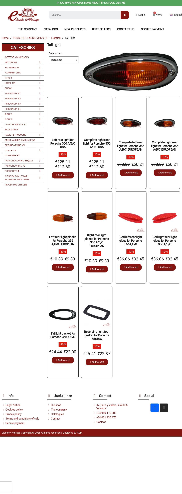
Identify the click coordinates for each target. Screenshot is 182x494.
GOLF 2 (22, 119)
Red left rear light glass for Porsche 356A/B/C (130, 240)
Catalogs (51, 29)
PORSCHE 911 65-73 (22, 165)
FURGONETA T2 (22, 98)
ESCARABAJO (22, 67)
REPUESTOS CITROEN (16, 184)
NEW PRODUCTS (74, 29)
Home (5, 38)
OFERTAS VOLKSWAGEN (17, 57)
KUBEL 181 (22, 83)
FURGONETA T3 (22, 103)
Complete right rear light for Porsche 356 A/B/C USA (96, 143)
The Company (27, 29)
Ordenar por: (55, 53)
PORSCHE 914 (22, 171)
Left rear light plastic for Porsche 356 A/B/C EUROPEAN (62, 240)
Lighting (56, 38)
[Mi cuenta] (140, 15)
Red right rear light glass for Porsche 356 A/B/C (164, 240)
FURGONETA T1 (22, 93)
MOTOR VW (22, 62)
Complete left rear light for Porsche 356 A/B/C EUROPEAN (130, 146)
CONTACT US (125, 29)
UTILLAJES (22, 150)
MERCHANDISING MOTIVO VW (20, 140)
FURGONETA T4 (22, 109)
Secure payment (152, 29)
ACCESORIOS (11, 129)
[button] (63, 175)
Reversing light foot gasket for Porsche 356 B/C (96, 335)
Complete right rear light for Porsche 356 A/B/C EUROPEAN (164, 146)
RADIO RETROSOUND (22, 134)
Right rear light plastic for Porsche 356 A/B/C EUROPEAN (96, 240)
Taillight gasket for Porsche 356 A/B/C (62, 335)
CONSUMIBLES (12, 155)
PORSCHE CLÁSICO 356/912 (22, 160)
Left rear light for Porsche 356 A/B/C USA (62, 143)
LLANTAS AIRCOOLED (22, 124)
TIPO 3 (22, 77)
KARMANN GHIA (22, 72)
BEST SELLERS (101, 29)
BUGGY (22, 88)
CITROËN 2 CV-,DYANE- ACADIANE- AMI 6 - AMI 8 (22, 178)
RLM (79, 432)
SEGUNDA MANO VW (15, 145)
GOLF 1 (22, 114)
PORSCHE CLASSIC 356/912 (30, 38)
